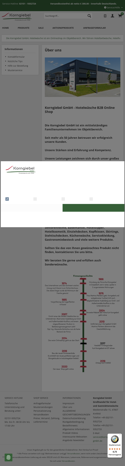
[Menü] (120, 435)
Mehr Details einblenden (73, 192)
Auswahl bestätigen (31, 207)
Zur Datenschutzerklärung (62, 215)
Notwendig (14, 198)
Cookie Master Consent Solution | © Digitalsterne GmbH (62, 223)
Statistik (68, 198)
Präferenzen (42, 198)
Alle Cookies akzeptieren (93, 207)
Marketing (97, 198)
